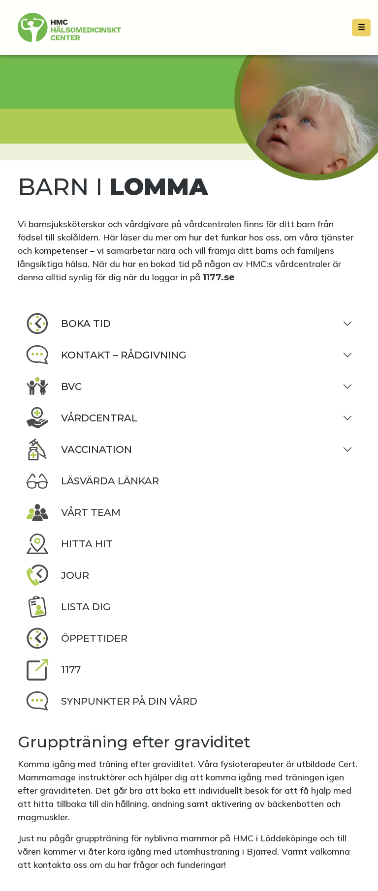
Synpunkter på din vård (111, 701)
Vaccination (79, 449)
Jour (57, 575)
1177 (53, 670)
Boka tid (68, 323)
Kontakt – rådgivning (106, 355)
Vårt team (73, 512)
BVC (54, 386)
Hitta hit (69, 544)
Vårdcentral (81, 418)
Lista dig (68, 607)
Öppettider (76, 638)
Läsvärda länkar (92, 481)
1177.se (219, 277)
